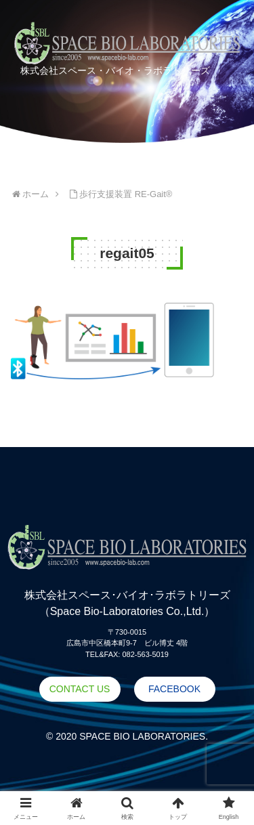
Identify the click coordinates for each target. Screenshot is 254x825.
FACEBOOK (174, 688)
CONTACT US (79, 688)
